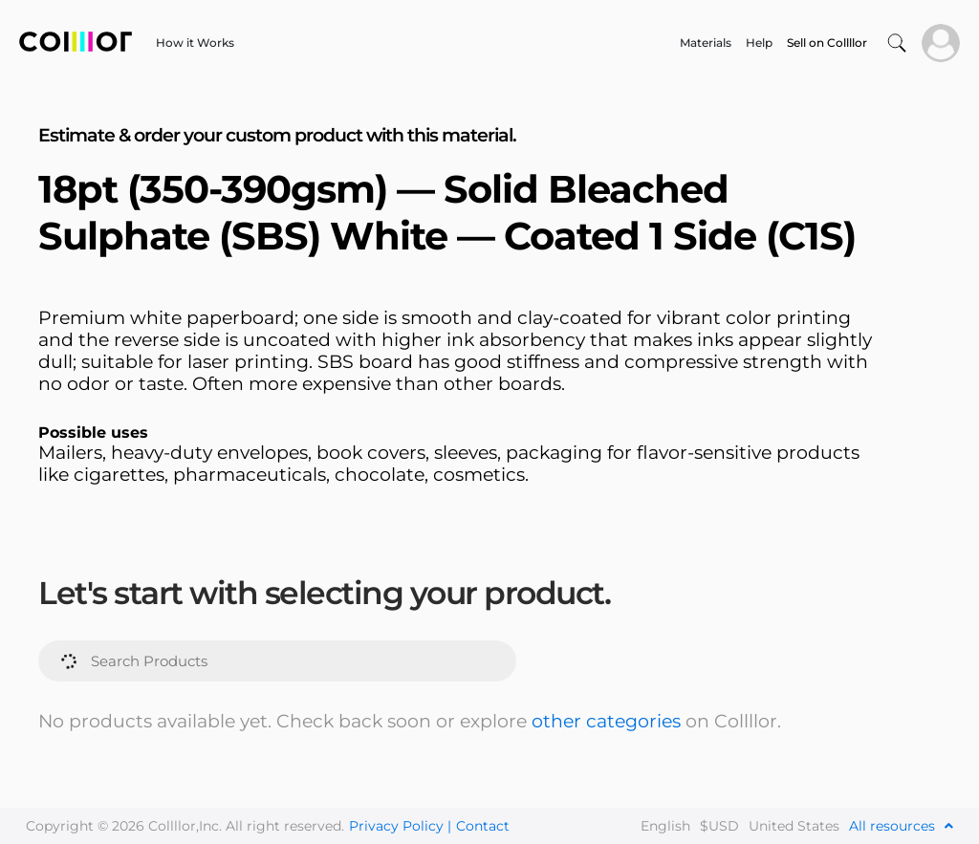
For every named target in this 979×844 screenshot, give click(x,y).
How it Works (195, 42)
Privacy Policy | (400, 825)
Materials (705, 42)
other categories (606, 721)
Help (759, 42)
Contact (483, 825)
